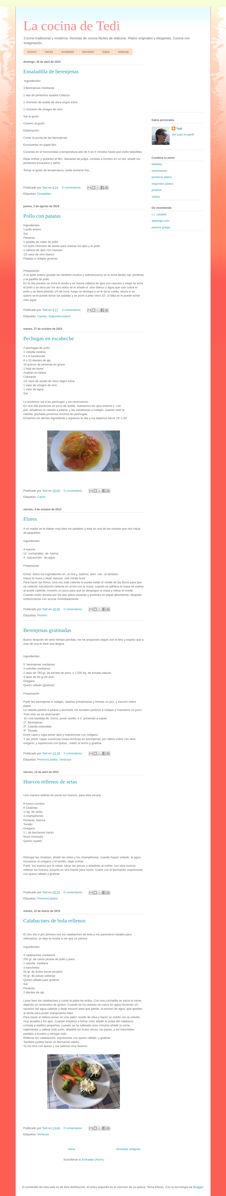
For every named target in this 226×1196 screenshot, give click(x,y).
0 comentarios (71, 187)
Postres (42, 615)
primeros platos (162, 177)
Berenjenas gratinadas (47, 630)
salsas (156, 196)
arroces (32, 51)
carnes (49, 51)
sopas (106, 51)
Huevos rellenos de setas (50, 782)
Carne (41, 497)
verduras (123, 51)
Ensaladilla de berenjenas (51, 71)
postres (156, 190)
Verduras (65, 759)
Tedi (45, 187)
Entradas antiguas (128, 1149)
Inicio (71, 1149)
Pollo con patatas (42, 216)
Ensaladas (44, 193)
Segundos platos (59, 316)
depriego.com (161, 220)
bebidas (157, 164)
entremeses (159, 170)
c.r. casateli (159, 214)
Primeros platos (47, 759)
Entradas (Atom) (93, 1159)
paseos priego (161, 227)
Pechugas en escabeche (48, 338)
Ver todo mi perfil (183, 134)
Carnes (42, 316)
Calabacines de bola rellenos (54, 921)
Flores (30, 519)
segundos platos (162, 183)
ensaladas (68, 51)
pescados (88, 51)
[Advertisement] (174, 84)
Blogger (198, 1187)
